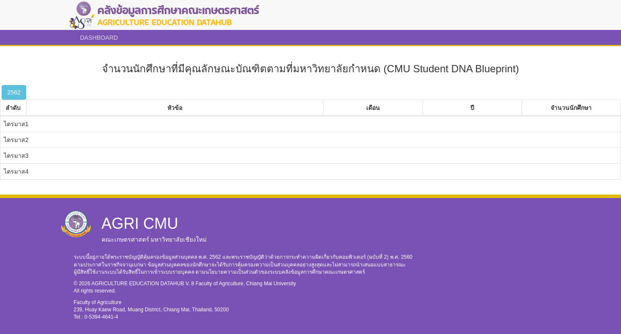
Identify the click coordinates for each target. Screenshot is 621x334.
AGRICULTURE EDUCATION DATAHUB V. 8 (143, 284)
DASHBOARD (99, 37)
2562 (13, 92)
